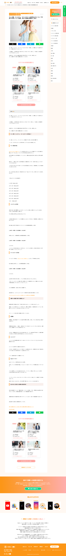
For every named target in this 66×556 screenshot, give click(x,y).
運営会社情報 (43, 550)
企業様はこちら (46, 2)
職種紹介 (41, 546)
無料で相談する (55, 14)
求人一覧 (33, 2)
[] (13, 111)
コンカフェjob (11, 409)
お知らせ (41, 2)
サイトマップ (49, 550)
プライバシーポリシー (36, 550)
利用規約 (29, 550)
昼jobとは (29, 2)
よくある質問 (25, 550)
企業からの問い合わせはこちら (57, 550)
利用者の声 (37, 2)
